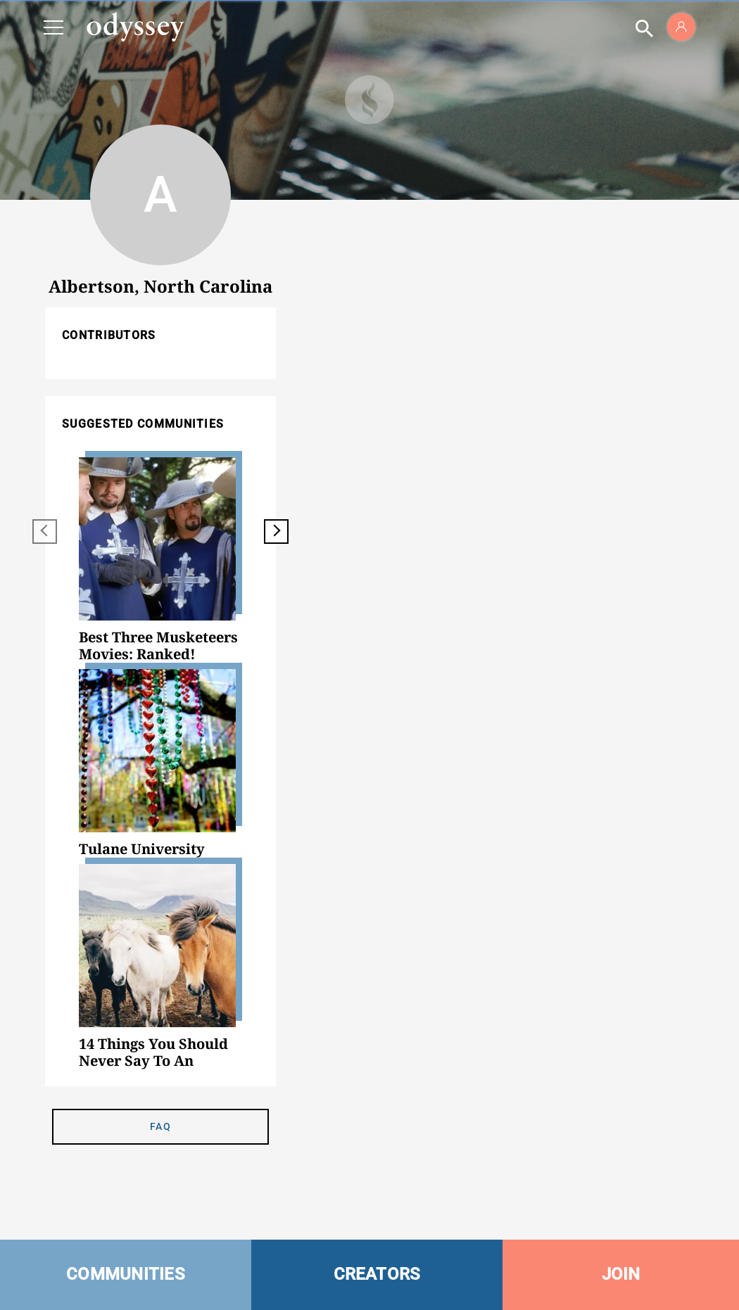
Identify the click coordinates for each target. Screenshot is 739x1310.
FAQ (160, 1126)
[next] (276, 531)
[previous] (44, 531)
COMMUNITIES (125, 1274)
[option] (160, 560)
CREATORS (377, 1274)
